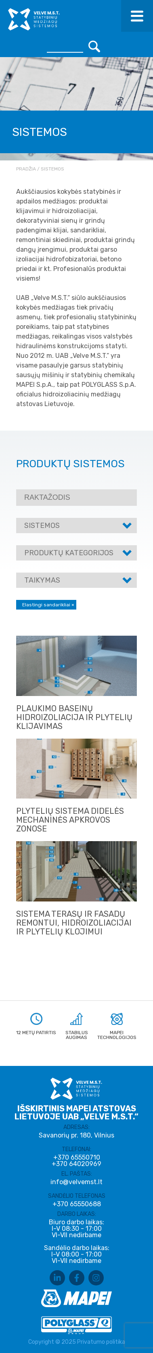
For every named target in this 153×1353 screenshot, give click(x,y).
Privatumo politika (101, 1342)
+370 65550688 (76, 1204)
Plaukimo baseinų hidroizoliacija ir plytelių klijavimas (74, 717)
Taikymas (42, 580)
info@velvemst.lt (76, 1182)
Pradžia (26, 169)
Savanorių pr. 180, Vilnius (76, 1135)
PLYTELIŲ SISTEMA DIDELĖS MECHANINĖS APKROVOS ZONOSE (70, 820)
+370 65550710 (76, 1157)
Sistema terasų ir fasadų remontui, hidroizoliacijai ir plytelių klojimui (74, 922)
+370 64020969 (76, 1164)
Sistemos (42, 525)
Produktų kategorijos (68, 552)
